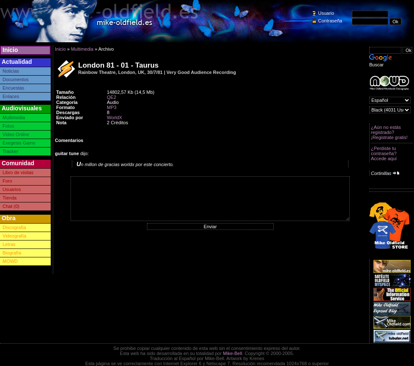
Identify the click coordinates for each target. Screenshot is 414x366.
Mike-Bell (232, 353)
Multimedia (14, 117)
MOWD (10, 261)
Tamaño (65, 92)
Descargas (68, 112)
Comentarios (69, 140)
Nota (61, 122)
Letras (9, 244)
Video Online (16, 134)
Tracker (10, 151)
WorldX (114, 117)
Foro (7, 180)
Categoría (67, 102)
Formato (65, 107)
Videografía (14, 235)
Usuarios (12, 189)
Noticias (11, 71)
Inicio (10, 49)
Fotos (8, 125)
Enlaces (11, 96)
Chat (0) (11, 206)
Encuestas (13, 87)
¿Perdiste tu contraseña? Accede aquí (384, 153)
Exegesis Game (19, 142)
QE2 (111, 97)
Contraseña (330, 20)
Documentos (16, 79)
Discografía (14, 227)
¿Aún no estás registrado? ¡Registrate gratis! (389, 132)
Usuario (326, 13)
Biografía (12, 252)
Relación (66, 97)
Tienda (9, 197)
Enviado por (69, 117)
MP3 (112, 107)
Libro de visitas (18, 172)
